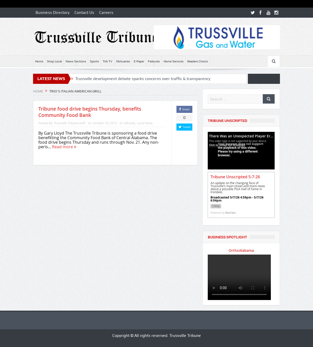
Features (154, 61)
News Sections (76, 61)
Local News (145, 123)
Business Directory (52, 12)
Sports (94, 61)
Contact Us (84, 12)
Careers (106, 12)
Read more (64, 147)
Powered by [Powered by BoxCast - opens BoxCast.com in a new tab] (223, 212)
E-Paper (139, 61)
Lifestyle (129, 123)
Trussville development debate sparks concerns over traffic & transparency (142, 78)
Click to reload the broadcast (227, 145)
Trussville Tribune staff (69, 123)
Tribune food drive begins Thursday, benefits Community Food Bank (89, 112)
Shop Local (54, 61)
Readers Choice (197, 61)
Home (39, 61)
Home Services (174, 61)
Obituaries (123, 61)
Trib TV (107, 61)
